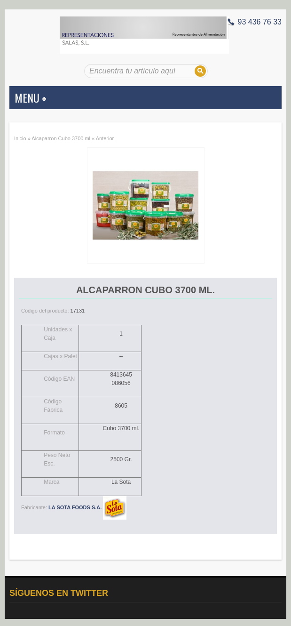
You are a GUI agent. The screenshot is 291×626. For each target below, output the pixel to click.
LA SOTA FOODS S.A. (87, 507)
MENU (30, 97)
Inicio (20, 138)
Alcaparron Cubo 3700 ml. (61, 138)
